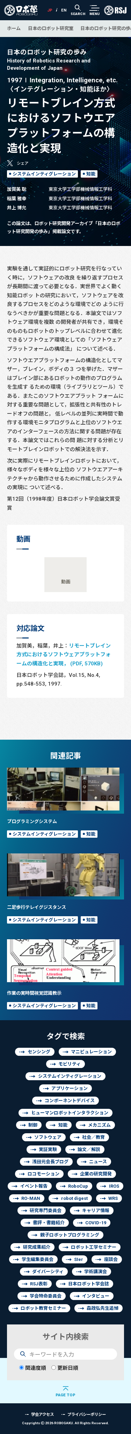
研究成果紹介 (36, 1247)
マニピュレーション (91, 1052)
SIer (78, 1259)
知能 (90, 174)
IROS (114, 1186)
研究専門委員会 (45, 1210)
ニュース (98, 1161)
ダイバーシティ (48, 1271)
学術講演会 (95, 1271)
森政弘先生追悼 (102, 1308)
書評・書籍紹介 (49, 1222)
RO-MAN (30, 1198)
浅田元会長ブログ (50, 1161)
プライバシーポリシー (86, 1414)
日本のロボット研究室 (50, 28)
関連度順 (32, 1367)
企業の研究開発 (96, 1174)
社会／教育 (93, 1137)
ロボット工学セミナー (93, 1247)
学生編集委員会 (37, 1259)
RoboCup (78, 1186)
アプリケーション (69, 1088)
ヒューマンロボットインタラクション (69, 1113)
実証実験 (48, 1149)
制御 (32, 1125)
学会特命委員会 (45, 1296)
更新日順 (64, 1367)
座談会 (111, 1259)
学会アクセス (42, 1414)
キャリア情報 (95, 1210)
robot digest (74, 1198)
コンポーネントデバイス (70, 1100)
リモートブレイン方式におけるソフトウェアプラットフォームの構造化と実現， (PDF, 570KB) (63, 654)
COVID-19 (95, 1222)
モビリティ (69, 1064)
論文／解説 (89, 1149)
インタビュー (95, 1296)
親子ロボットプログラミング (69, 1235)
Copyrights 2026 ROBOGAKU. (65, 1423)
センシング (39, 1052)
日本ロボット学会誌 (88, 1284)
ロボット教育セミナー (43, 1308)
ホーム (14, 28)
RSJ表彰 (39, 1284)
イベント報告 (34, 1186)
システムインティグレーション (44, 174)
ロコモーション (43, 1174)
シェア (22, 163)
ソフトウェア (47, 1137)
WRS (113, 1198)
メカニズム (99, 1125)
